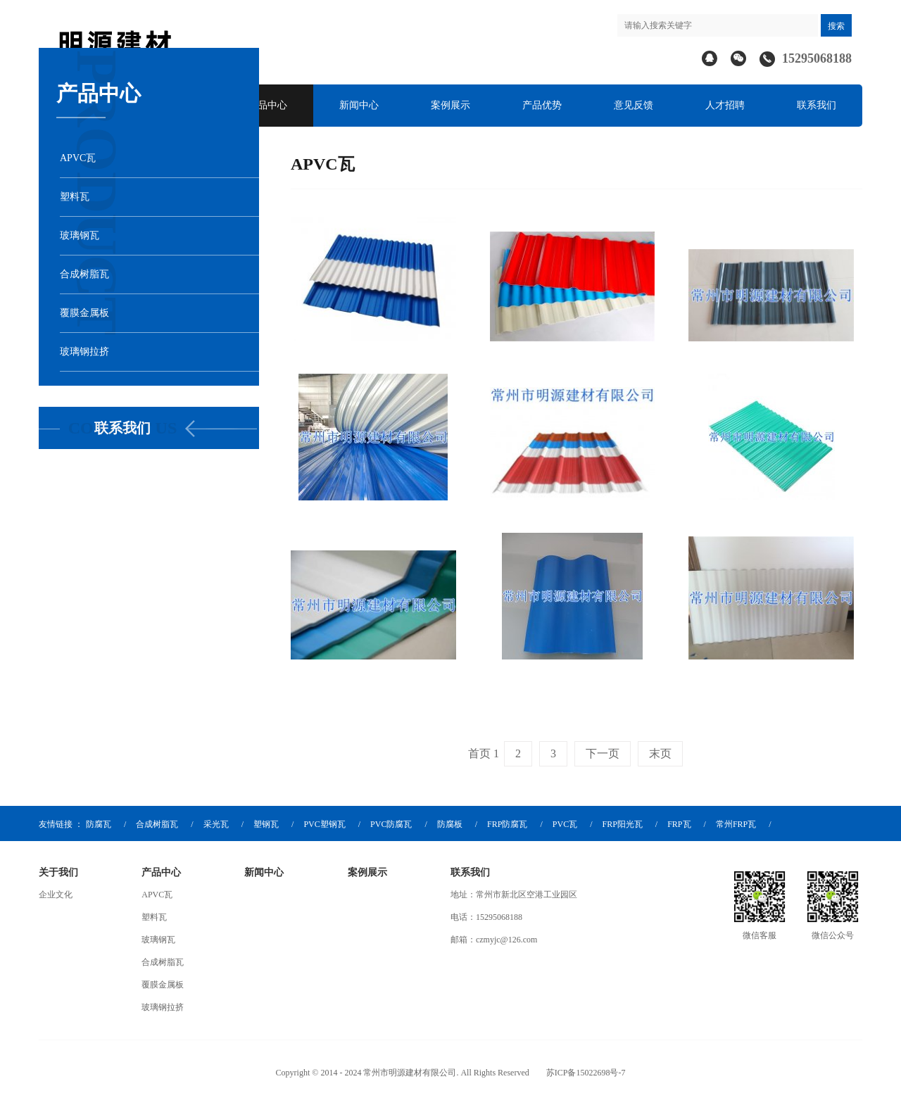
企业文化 (56, 894)
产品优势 (542, 105)
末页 (660, 753)
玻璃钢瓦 (158, 940)
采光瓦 (216, 824)
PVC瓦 (565, 824)
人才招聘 (725, 105)
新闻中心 (359, 105)
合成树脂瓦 (157, 824)
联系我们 (816, 105)
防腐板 (449, 824)
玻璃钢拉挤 (162, 1007)
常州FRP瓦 (736, 824)
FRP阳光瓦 (622, 824)
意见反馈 (633, 105)
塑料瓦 (154, 917)
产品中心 (267, 105)
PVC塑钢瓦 (324, 824)
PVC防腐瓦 (391, 824)
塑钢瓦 (266, 824)
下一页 (602, 753)
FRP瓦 (679, 824)
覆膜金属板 (162, 985)
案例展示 (450, 105)
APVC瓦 (156, 894)
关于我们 (58, 872)
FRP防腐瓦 (507, 824)
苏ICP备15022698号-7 (586, 1073)
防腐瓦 (98, 824)
